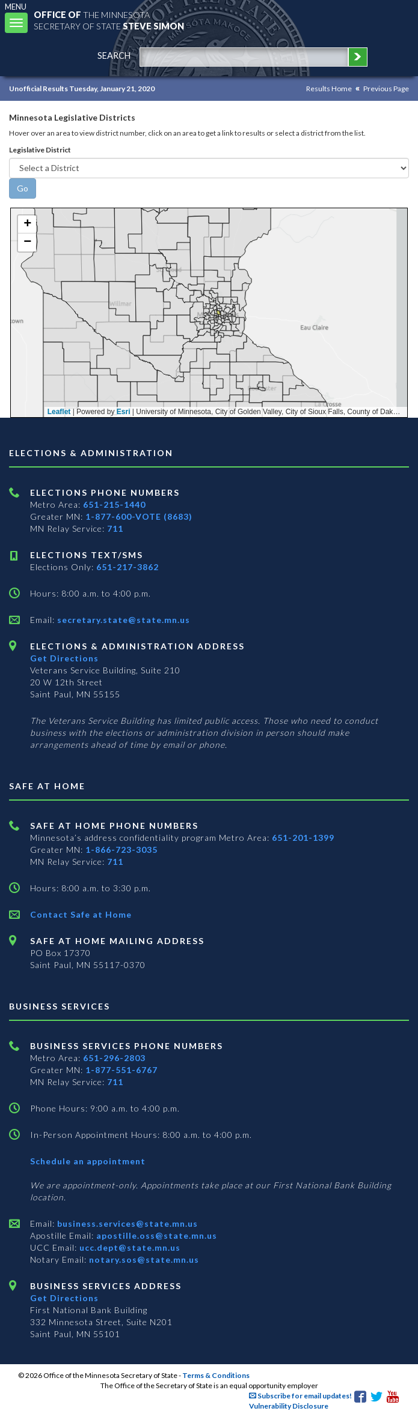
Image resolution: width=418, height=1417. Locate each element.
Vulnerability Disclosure (288, 1405)
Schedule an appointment (88, 1161)
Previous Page (386, 88)
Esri (124, 412)
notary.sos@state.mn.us (143, 1259)
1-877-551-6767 (121, 1070)
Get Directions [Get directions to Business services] (64, 1298)
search (114, 55)
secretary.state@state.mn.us (122, 620)
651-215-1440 (114, 504)
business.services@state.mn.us (126, 1223)
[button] (27, 224)
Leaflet (59, 412)
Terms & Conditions (216, 1375)
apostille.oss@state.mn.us (155, 1235)
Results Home (329, 88)
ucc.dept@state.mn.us (128, 1247)
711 (115, 528)
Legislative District (40, 149)
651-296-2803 (114, 1058)
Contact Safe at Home (81, 914)
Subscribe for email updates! (300, 1395)
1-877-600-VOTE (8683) (138, 516)
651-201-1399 (303, 837)
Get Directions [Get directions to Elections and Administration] (64, 658)
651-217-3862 (127, 567)
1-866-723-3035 (121, 849)
